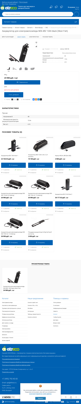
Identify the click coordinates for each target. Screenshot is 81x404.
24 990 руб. (8, 290)
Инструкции (31, 310)
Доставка (55, 319)
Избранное (57, 401)
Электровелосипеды (7, 302)
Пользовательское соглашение (11, 358)
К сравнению (5, 169)
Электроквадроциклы (7, 331)
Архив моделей (6, 340)
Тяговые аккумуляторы (8, 313)
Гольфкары (5, 325)
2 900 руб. (67, 159)
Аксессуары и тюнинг (7, 337)
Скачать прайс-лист (33, 302)
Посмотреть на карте (8, 371)
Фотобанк (30, 308)
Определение (12, 4)
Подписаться (22, 82)
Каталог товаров (40, 22)
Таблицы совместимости (34, 313)
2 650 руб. (40, 236)
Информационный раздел (59, 308)
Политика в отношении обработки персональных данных (18, 361)
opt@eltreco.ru (11, 382)
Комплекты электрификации (9, 305)
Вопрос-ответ (56, 322)
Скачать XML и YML (33, 305)
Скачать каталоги (32, 316)
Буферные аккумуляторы (8, 316)
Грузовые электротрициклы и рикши (11, 308)
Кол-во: (8, 100)
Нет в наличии (25, 100)
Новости (55, 310)
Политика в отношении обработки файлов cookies (16, 364)
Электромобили (6, 328)
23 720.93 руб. (13, 159)
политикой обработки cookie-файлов (40, 393)
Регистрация (24, 2)
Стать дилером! (14, 95)
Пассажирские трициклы (8, 310)
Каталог (55, 313)
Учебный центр (57, 316)
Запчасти (4, 334)
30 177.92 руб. (67, 198)
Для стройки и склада (7, 322)
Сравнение (41, 401)
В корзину (13, 165)
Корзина (72, 401)
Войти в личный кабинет (10, 2)
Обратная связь (8, 401)
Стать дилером (57, 302)
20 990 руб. (13, 198)
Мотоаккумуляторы (7, 319)
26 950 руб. (13, 236)
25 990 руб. (40, 198)
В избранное (5, 172)
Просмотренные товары (40, 263)
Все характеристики (69, 53)
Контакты (55, 325)
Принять (40, 398)
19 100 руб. (40, 159)
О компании (56, 305)
